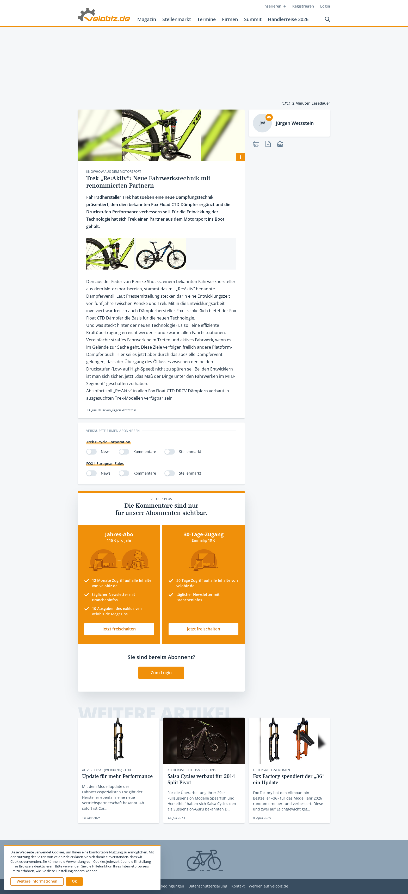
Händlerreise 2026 (288, 19)
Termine (206, 19)
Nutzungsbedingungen (164, 886)
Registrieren (303, 6)
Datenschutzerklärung (207, 886)
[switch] (91, 452)
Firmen (230, 19)
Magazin (146, 19)
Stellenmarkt (176, 19)
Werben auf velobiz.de (268, 886)
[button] (74, 881)
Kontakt (238, 886)
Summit (253, 19)
